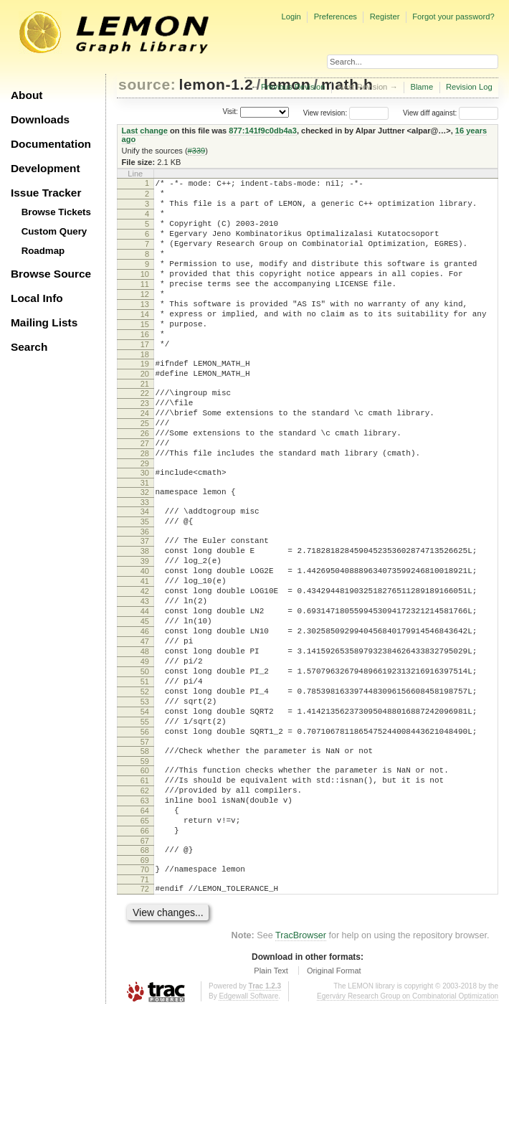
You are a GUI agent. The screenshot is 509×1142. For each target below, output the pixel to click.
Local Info (37, 298)
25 (145, 470)
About (26, 95)
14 (145, 342)
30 (145, 528)
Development (45, 168)
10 (145, 293)
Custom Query (54, 231)
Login (290, 16)
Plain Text (271, 1102)
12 (145, 317)
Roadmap (43, 250)
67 (145, 965)
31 (145, 541)
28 (145, 507)
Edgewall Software (248, 1127)
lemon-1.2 (216, 84)
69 (145, 987)
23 (145, 446)
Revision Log (469, 86)
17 (145, 378)
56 (145, 837)
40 (145, 642)
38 (145, 617)
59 (145, 871)
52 (145, 788)
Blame (421, 86)
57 (145, 849)
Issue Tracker (46, 193)
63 (145, 916)
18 (145, 391)
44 (145, 690)
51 (145, 776)
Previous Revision (293, 86)
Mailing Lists (44, 322)
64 (145, 929)
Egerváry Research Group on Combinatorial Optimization (407, 1127)
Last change (145, 130)
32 (145, 550)
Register (385, 16)
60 (145, 880)
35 (145, 584)
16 (145, 366)
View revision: (325, 113)
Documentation (51, 144)
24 (145, 458)
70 (145, 996)
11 (145, 305)
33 (145, 562)
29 (145, 519)
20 (145, 412)
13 (145, 330)
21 (145, 424)
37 (145, 605)
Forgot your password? (453, 16)
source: (147, 84)
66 (145, 953)
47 (145, 727)
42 (145, 666)
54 (145, 812)
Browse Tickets (56, 212)
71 (145, 1008)
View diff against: (450, 113)
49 (145, 751)
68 (145, 975)
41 (145, 654)
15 (145, 354)
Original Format (334, 1102)
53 (145, 800)
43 (145, 678)
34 (145, 571)
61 (145, 892)
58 (145, 858)
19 (145, 400)
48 (145, 739)
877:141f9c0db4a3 (263, 130)
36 (145, 596)
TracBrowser (300, 1067)
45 (145, 703)
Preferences (335, 16)
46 (145, 715)
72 (145, 1018)
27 (145, 495)
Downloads (40, 119)
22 (145, 434)
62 (145, 904)
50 (145, 764)
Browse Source (51, 274)
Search (29, 347)
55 (145, 825)
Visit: (230, 112)
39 (145, 630)
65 (145, 941)
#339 (197, 150)
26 (145, 482)
